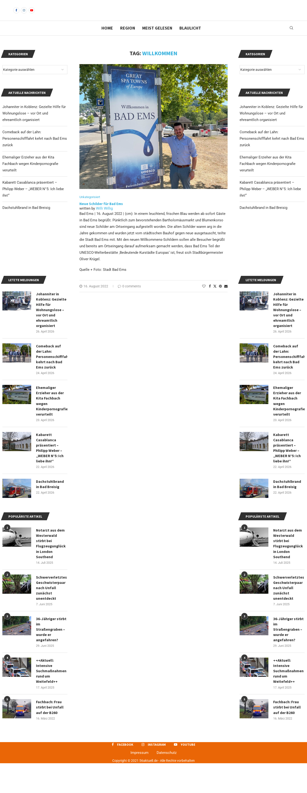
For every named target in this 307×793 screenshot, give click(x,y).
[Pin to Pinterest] (220, 295)
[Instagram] (24, 14)
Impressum (139, 782)
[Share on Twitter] (215, 294)
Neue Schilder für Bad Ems (101, 212)
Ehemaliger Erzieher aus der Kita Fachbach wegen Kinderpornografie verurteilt (267, 172)
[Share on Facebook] (210, 295)
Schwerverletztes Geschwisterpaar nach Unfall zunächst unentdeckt (288, 616)
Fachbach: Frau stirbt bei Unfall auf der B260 (287, 737)
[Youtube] (32, 14)
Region (127, 36)
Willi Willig (104, 217)
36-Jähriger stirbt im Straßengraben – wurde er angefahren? (288, 658)
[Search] (291, 36)
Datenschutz (167, 782)
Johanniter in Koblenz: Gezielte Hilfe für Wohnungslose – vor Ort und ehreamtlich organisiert (271, 121)
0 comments (129, 295)
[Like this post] (204, 295)
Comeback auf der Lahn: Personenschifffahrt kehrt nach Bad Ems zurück (272, 146)
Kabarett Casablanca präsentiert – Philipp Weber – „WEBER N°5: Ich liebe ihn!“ (270, 197)
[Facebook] (16, 14)
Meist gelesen (157, 36)
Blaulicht (190, 36)
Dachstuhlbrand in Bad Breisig (263, 216)
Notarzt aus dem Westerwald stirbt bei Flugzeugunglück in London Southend (288, 571)
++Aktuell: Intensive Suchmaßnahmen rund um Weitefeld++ (288, 700)
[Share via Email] (226, 295)
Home (107, 36)
